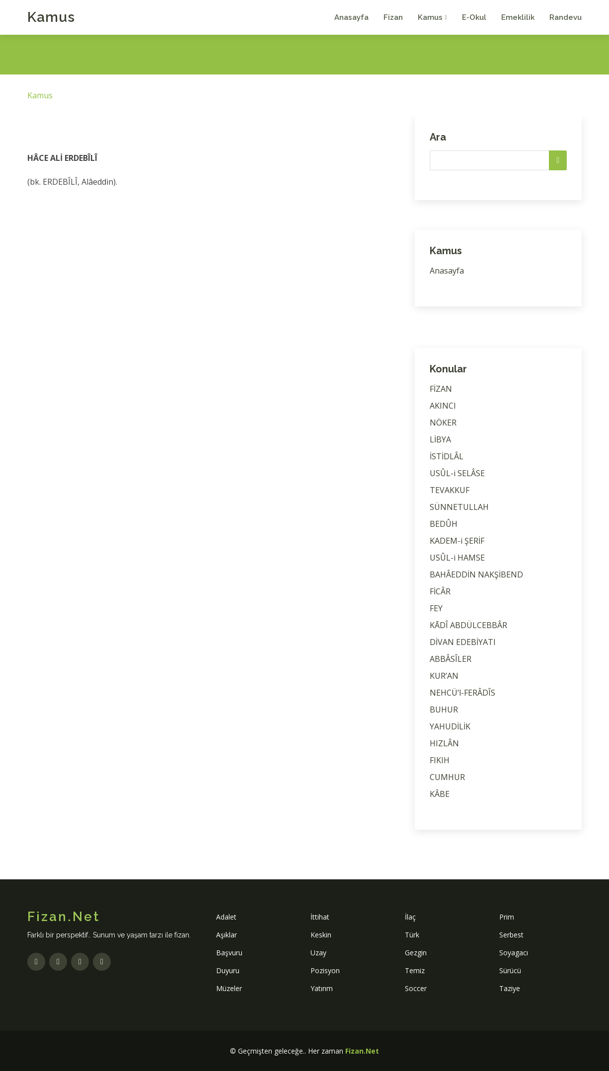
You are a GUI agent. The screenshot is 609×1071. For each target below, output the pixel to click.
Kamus (51, 17)
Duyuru (227, 970)
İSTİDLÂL (446, 456)
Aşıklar (226, 934)
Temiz (415, 970)
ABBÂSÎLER (450, 658)
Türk (412, 934)
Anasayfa (351, 17)
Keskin (320, 934)
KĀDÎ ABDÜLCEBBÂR (468, 625)
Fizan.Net (362, 1051)
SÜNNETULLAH (459, 506)
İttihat (319, 917)
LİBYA (440, 439)
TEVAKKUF (449, 490)
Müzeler (229, 988)
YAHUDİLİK (450, 726)
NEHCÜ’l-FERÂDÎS (462, 692)
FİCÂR (440, 591)
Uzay (318, 952)
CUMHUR (447, 777)
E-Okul (474, 17)
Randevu (565, 17)
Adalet (226, 917)
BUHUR (444, 709)
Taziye (509, 988)
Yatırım (321, 988)
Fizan (393, 17)
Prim (506, 917)
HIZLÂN (444, 743)
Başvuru (229, 952)
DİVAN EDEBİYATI (463, 642)
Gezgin (416, 952)
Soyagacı (513, 952)
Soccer (416, 988)
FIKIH (440, 760)
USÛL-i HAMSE (457, 557)
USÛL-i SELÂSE (457, 473)
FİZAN (441, 388)
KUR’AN (444, 675)
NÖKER (443, 422)
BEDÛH (443, 523)
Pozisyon (325, 970)
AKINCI (443, 405)
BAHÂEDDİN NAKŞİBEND (476, 574)
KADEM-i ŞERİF (457, 540)
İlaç (410, 917)
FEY (436, 608)
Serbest (511, 934)
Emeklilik (517, 17)
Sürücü (510, 970)
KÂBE (440, 793)
